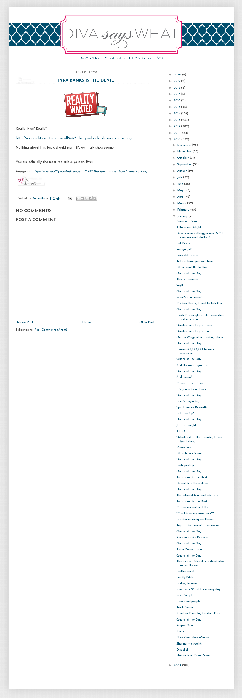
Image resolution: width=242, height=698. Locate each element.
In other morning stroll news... (196, 519)
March (182, 203)
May (180, 190)
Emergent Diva (186, 221)
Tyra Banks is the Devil (85, 81)
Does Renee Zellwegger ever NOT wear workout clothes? (199, 235)
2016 (177, 100)
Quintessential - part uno (193, 331)
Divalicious (183, 447)
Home (86, 322)
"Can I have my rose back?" (195, 513)
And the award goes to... (193, 365)
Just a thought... (187, 425)
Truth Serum (184, 607)
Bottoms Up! (185, 413)
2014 (177, 113)
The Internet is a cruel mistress (197, 495)
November (184, 151)
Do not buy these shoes (192, 483)
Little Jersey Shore (189, 453)
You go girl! (184, 249)
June (180, 184)
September (185, 164)
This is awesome (187, 279)
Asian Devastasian (189, 549)
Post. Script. (184, 595)
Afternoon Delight (188, 227)
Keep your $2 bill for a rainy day (198, 589)
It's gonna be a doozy (191, 389)
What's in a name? (189, 297)
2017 (177, 94)
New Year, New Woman (192, 637)
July (180, 177)
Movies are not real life (192, 507)
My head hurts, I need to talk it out (200, 303)
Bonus (180, 631)
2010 (177, 139)
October (183, 158)
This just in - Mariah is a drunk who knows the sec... (200, 563)
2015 (177, 107)
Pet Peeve (183, 243)
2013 (177, 120)
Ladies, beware (186, 583)
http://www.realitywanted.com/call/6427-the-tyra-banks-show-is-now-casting (74, 138)
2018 (177, 87)
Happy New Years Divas (193, 655)
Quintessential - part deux (194, 325)
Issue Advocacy (187, 255)
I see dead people (188, 601)
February (183, 209)
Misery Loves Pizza (189, 383)
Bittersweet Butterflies (191, 267)
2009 (178, 665)
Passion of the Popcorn (192, 537)
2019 (177, 81)
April (180, 196)
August (182, 171)
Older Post (146, 322)
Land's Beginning (187, 401)
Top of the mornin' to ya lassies (197, 525)
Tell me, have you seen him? (194, 261)
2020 (178, 74)
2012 (177, 126)
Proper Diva (184, 625)
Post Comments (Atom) (50, 330)
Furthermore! (185, 571)
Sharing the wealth (189, 643)
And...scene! (184, 377)
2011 (177, 133)
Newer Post (25, 322)
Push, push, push (187, 465)
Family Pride (184, 577)
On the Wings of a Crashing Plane (199, 337)
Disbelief (182, 649)
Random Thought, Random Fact (198, 613)
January (183, 216)
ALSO (180, 431)
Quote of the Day (188, 273)
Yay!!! (179, 285)
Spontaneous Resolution (192, 407)
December (184, 145)
